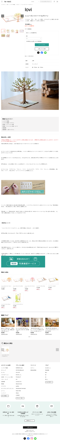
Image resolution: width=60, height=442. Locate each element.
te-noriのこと (48, 367)
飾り (46, 372)
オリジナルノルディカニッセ (7, 388)
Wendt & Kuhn (19, 383)
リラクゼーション (5, 374)
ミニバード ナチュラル (40, 286)
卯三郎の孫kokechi (20, 370)
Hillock (17, 393)
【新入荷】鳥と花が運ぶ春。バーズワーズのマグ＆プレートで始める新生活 (51, 330)
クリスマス (3, 386)
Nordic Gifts (18, 390)
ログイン (32, 367)
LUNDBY (18, 395)
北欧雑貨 (4, 127)
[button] (2, 16)
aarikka (17, 386)
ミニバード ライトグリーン (18, 304)
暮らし (46, 379)
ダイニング (3, 370)
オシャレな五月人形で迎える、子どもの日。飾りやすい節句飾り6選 (22, 330)
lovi (7, 4)
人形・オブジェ (11, 129)
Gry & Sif (18, 372)
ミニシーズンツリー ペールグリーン (5, 356)
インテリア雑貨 (12, 4)
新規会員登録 (33, 370)
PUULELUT (18, 377)
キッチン (3, 372)
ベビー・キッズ (4, 379)
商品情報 (47, 370)
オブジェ (18, 4)
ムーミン (3, 390)
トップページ (3, 4)
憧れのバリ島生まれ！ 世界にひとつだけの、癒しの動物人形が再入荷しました (7, 330)
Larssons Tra (18, 381)
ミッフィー (3, 393)
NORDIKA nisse (19, 367)
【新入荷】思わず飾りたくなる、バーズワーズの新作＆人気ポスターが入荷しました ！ (37, 330)
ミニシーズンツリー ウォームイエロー (6, 287)
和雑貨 (2, 383)
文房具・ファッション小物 (8, 124)
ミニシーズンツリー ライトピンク (30, 287)
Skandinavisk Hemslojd (21, 388)
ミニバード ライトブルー (5, 304)
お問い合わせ (30, 427)
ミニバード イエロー (52, 286)
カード (16, 126)
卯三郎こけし (19, 374)
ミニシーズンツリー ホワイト (18, 287)
